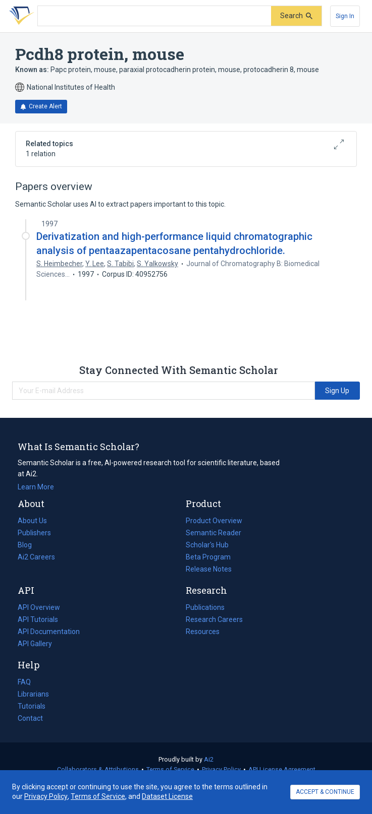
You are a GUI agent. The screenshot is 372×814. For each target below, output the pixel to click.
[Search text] (154, 16)
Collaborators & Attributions (98, 769)
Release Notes (209, 569)
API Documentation (49, 631)
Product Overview (214, 521)
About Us (32, 521)
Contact (30, 718)
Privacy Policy (221, 769)
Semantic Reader (213, 533)
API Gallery (35, 644)
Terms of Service (170, 769)
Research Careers (214, 619)
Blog (29, 545)
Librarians (33, 694)
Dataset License (167, 796)
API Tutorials (38, 619)
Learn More (36, 487)
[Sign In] (345, 16)
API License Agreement (281, 769)
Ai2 (209, 759)
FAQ (24, 682)
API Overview (39, 607)
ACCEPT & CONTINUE (325, 791)
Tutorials (31, 706)
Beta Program (208, 557)
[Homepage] (19, 16)
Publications (205, 607)
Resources (203, 631)
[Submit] (296, 16)
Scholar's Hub (207, 545)
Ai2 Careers (36, 557)
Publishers (34, 533)
